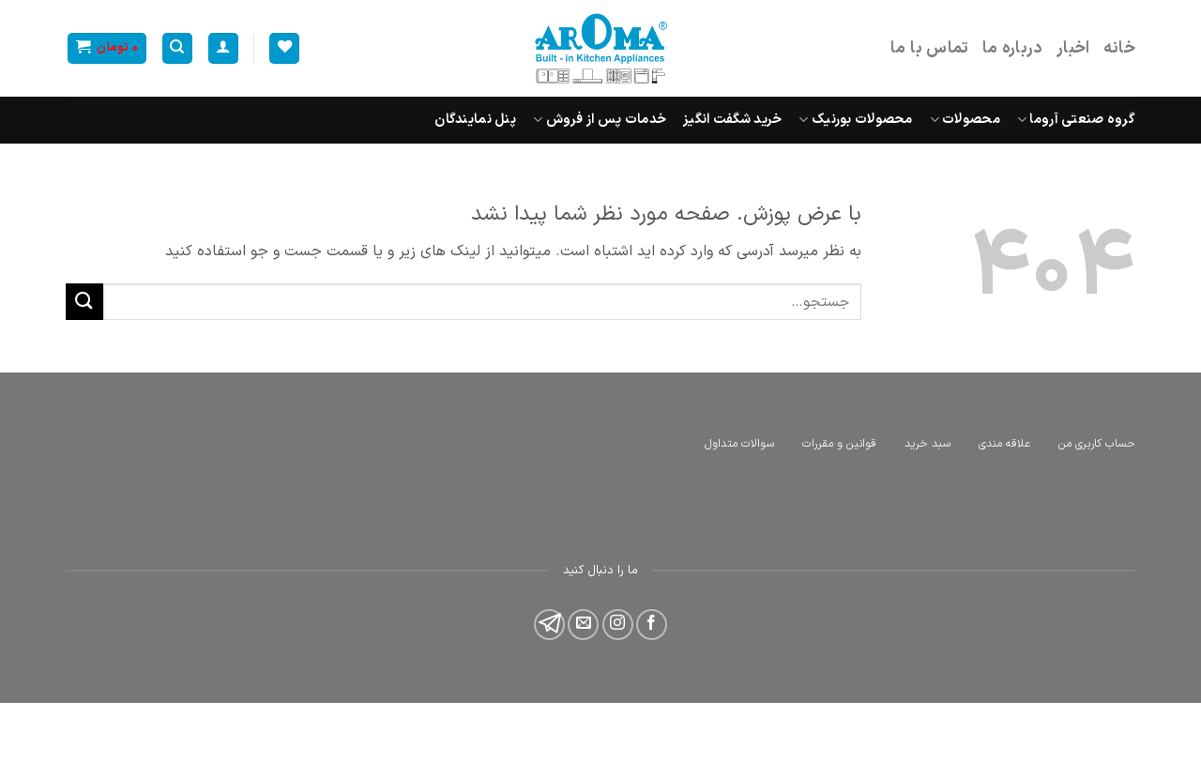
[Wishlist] (284, 48)
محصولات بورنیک (855, 120)
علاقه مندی (1004, 443)
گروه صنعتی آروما (1076, 120)
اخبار (1073, 48)
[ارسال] (84, 301)
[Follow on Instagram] (617, 624)
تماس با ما (929, 48)
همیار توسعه (982, 723)
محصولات (965, 120)
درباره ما (1012, 48)
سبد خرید (927, 443)
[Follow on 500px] (549, 624)
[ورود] (223, 48)
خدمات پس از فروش (599, 120)
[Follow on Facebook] (651, 624)
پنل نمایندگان (475, 120)
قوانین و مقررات (839, 443)
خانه (1119, 48)
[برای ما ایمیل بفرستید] (583, 624)
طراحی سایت (1099, 723)
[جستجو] (177, 48)
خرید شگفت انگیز (732, 120)
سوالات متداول (739, 443)
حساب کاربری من (1096, 443)
